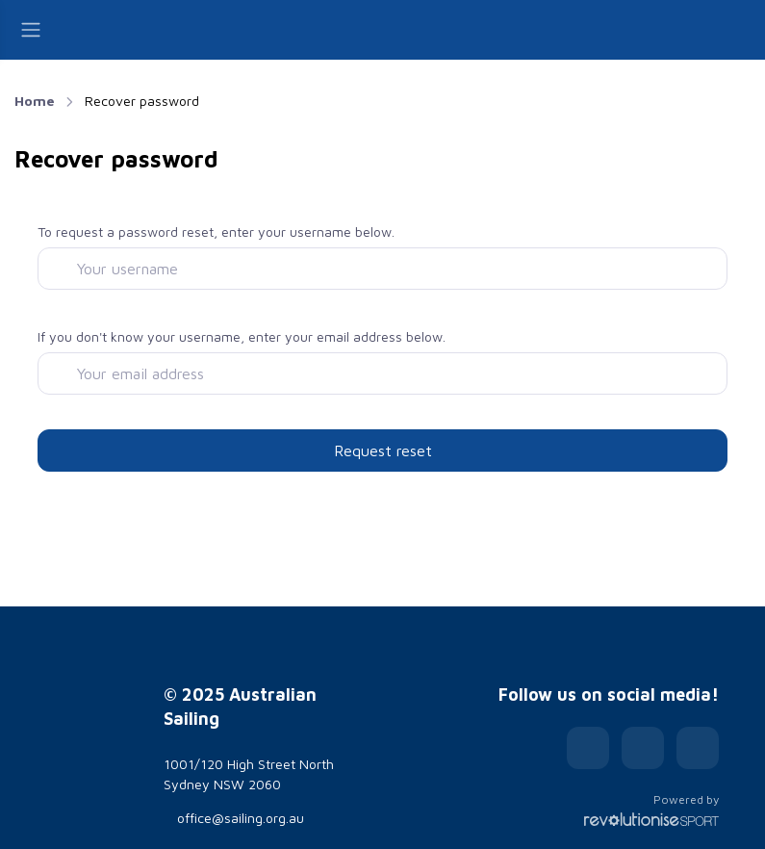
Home (34, 100)
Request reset (383, 450)
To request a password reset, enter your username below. (216, 231)
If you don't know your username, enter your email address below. (242, 336)
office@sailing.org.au (234, 817)
